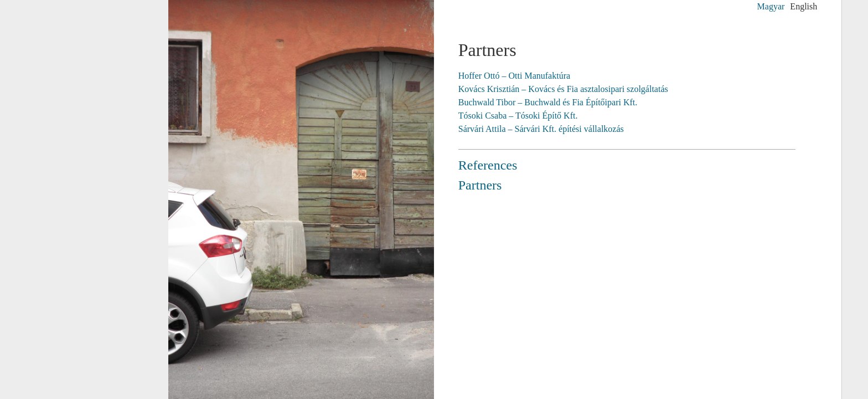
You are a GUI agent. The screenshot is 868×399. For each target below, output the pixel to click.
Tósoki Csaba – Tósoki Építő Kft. (518, 115)
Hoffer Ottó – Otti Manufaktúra (514, 75)
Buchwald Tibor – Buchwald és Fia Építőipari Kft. (548, 102)
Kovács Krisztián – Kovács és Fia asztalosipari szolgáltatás (563, 89)
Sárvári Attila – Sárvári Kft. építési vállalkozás (541, 129)
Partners (480, 185)
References (488, 165)
